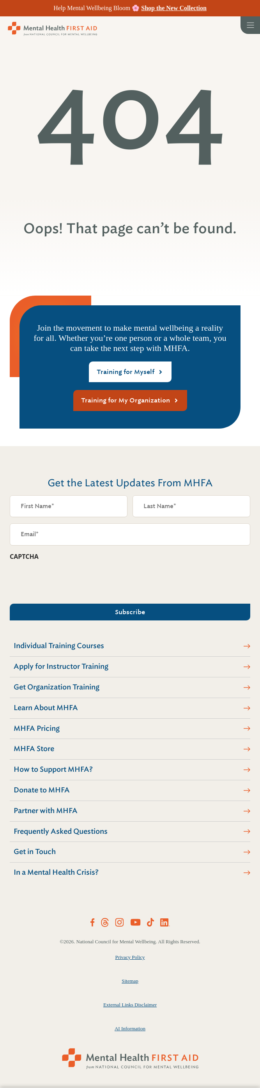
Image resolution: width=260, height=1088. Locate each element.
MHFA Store (34, 748)
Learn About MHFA (46, 707)
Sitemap (130, 981)
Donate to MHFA (42, 790)
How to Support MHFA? (53, 769)
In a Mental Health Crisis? (56, 872)
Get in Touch (35, 851)
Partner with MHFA (46, 810)
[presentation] (69, 580)
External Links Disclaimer (130, 1005)
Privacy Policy (130, 957)
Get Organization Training (56, 687)
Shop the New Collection (174, 8)
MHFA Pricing (37, 728)
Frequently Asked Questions (61, 831)
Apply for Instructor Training (61, 666)
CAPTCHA (24, 556)
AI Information (130, 1028)
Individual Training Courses (59, 645)
